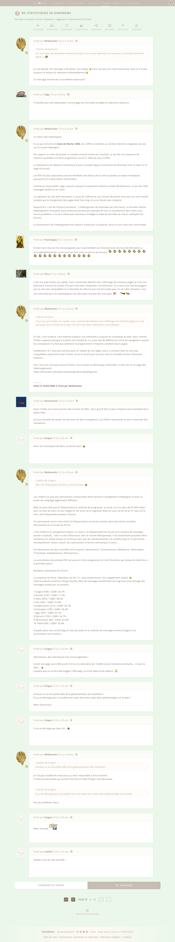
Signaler (136, 27)
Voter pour (81, 27)
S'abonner (66, 27)
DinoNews (40, 3)
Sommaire (38, 27)
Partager (96, 27)
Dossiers (92, 3)
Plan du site (132, 3)
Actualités (57, 3)
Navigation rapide (87, 912)
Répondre (52, 27)
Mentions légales (110, 937)
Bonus (117, 3)
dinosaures (75, 3)
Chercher (123, 27)
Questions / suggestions (56, 19)
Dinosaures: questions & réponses (79, 937)
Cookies (127, 937)
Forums (39, 19)
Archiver (109, 27)
